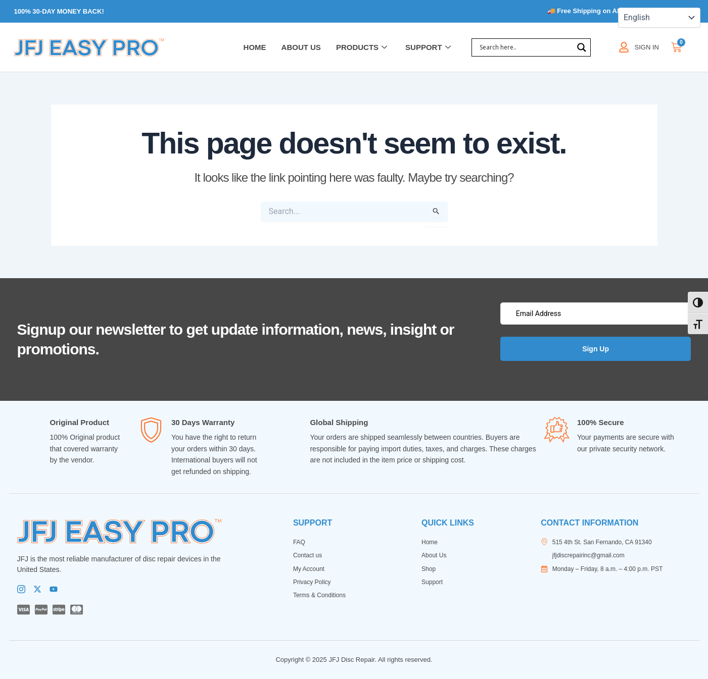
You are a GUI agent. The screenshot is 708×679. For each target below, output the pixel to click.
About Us (301, 47)
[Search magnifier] (581, 47)
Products (361, 47)
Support (428, 47)
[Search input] (525, 47)
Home (255, 47)
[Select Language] (659, 18)
